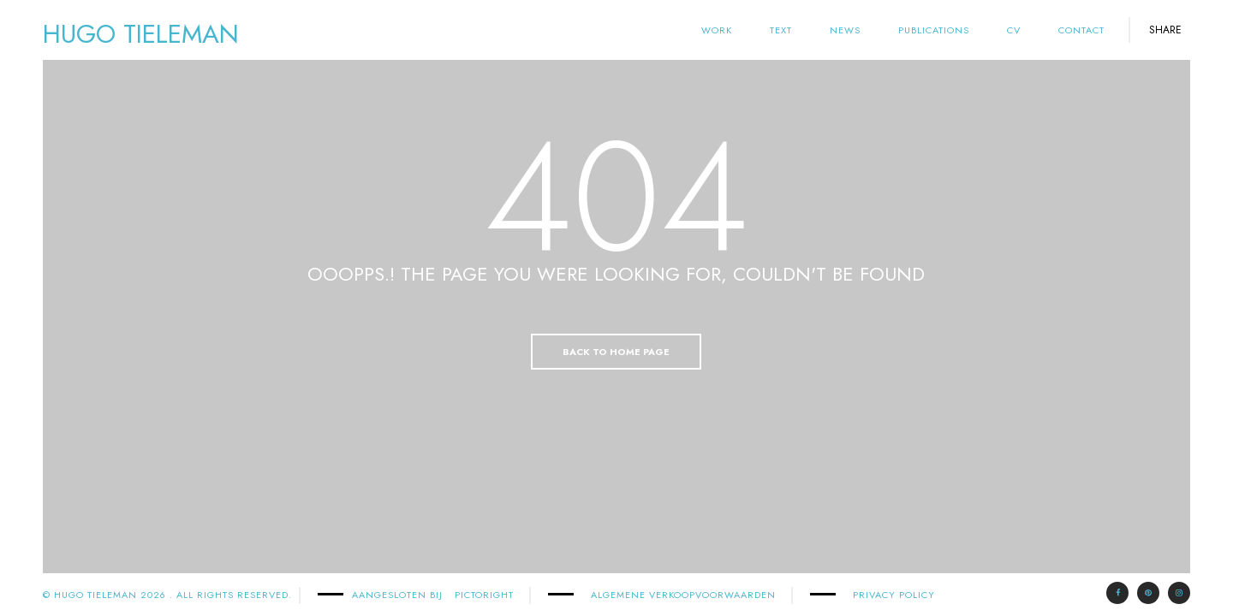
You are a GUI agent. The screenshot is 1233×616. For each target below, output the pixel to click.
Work (716, 30)
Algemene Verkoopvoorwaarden (683, 594)
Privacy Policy (894, 594)
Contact (1081, 30)
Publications (933, 30)
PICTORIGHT (484, 594)
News (845, 30)
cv (1014, 30)
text (781, 30)
